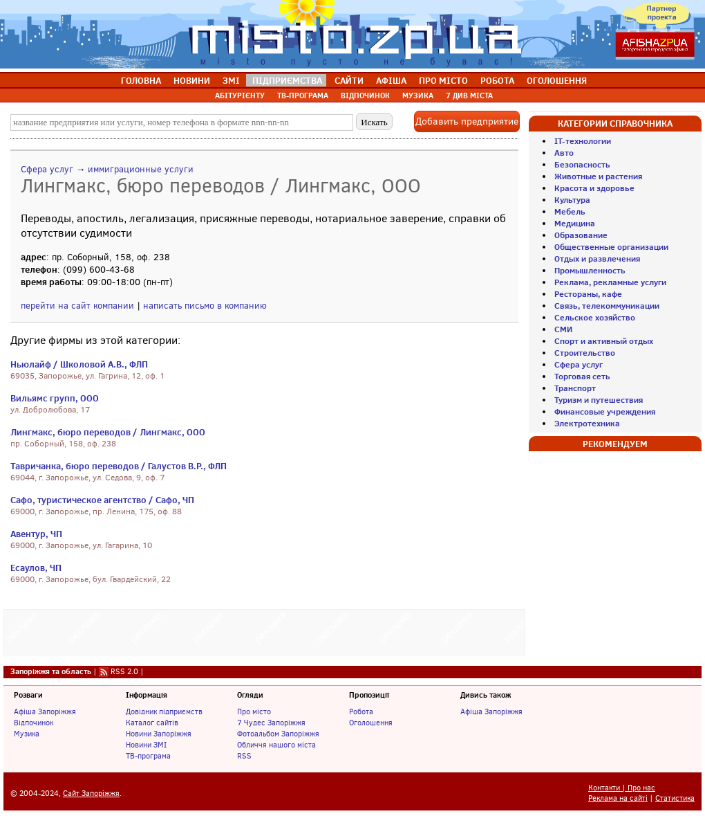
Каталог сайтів (152, 722)
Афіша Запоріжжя (45, 711)
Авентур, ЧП (36, 533)
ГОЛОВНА (141, 80)
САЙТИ (349, 80)
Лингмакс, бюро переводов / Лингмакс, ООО (107, 432)
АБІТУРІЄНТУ (240, 95)
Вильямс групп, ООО (54, 398)
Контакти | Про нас (621, 788)
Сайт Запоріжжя (91, 793)
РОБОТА (497, 80)
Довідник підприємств (164, 711)
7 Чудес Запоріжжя (271, 722)
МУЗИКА (417, 95)
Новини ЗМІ (146, 745)
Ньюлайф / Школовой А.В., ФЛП (79, 364)
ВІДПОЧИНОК (365, 95)
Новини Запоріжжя (158, 733)
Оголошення (371, 722)
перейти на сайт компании (77, 305)
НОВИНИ (191, 80)
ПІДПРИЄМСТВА (287, 80)
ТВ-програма (148, 756)
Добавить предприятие (466, 121)
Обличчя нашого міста (276, 745)
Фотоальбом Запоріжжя (278, 733)
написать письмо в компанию (205, 305)
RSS (244, 756)
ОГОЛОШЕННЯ (557, 80)
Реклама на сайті (618, 798)
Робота (361, 711)
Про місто (254, 711)
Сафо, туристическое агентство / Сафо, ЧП (102, 499)
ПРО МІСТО (443, 80)
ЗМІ (231, 80)
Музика (26, 733)
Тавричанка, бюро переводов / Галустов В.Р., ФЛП (118, 466)
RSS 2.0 (124, 671)
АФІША (391, 80)
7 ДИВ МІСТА (469, 95)
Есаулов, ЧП (36, 567)
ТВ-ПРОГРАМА (302, 95)
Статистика (675, 798)
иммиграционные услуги (141, 169)
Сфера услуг (47, 169)
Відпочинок (33, 722)
